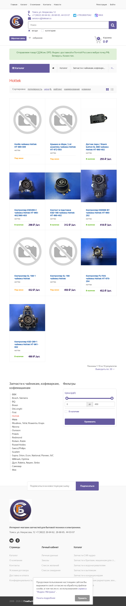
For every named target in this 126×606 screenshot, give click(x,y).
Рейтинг (57, 89)
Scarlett (16, 452)
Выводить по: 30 (104, 369)
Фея (14, 470)
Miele (14, 419)
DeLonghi (17, 408)
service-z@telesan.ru (41, 18)
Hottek (114, 68)
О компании (35, 5)
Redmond (17, 437)
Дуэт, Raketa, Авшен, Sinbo (26, 462)
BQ (13, 401)
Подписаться (87, 486)
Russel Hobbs (19, 444)
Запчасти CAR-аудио (84, 555)
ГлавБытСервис (32, 601)
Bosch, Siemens (20, 398)
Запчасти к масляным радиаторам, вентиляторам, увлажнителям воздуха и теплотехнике (95, 580)
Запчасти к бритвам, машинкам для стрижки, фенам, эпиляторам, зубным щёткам (95, 560)
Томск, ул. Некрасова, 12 (44, 12)
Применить (89, 422)
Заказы (45, 560)
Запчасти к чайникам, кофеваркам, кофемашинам (90, 68)
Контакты (47, 5)
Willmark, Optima (20, 459)
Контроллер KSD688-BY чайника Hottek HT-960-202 (98, 213)
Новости (57, 5)
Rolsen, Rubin (19, 441)
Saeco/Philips (18, 448)
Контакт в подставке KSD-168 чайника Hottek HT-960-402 (62, 213)
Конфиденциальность (20, 580)
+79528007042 (82, 15)
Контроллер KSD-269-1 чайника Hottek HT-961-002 (26, 344)
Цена (46, 89)
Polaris (15, 434)
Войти (112, 5)
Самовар (16, 466)
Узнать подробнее (45, 598)
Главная (14, 5)
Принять (82, 598)
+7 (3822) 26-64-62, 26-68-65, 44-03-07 (51, 15)
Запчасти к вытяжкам (85, 570)
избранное (35, 38)
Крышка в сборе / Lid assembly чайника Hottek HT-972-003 (63, 147)
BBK (14, 394)
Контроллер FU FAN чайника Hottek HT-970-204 (98, 278)
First (14, 412)
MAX (99, 15)
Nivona (15, 426)
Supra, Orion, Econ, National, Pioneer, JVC (33, 455)
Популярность (35, 89)
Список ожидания (51, 570)
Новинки (86, 89)
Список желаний (50, 565)
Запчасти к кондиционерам (88, 575)
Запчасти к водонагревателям (89, 565)
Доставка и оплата (19, 575)
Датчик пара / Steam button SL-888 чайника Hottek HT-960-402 (97, 147)
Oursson (16, 430)
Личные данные (50, 555)
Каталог (24, 5)
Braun (15, 405)
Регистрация (101, 5)
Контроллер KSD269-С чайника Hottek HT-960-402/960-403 (26, 213)
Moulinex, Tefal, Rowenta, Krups (28, 423)
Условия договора (19, 570)
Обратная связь (18, 38)
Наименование (72, 89)
